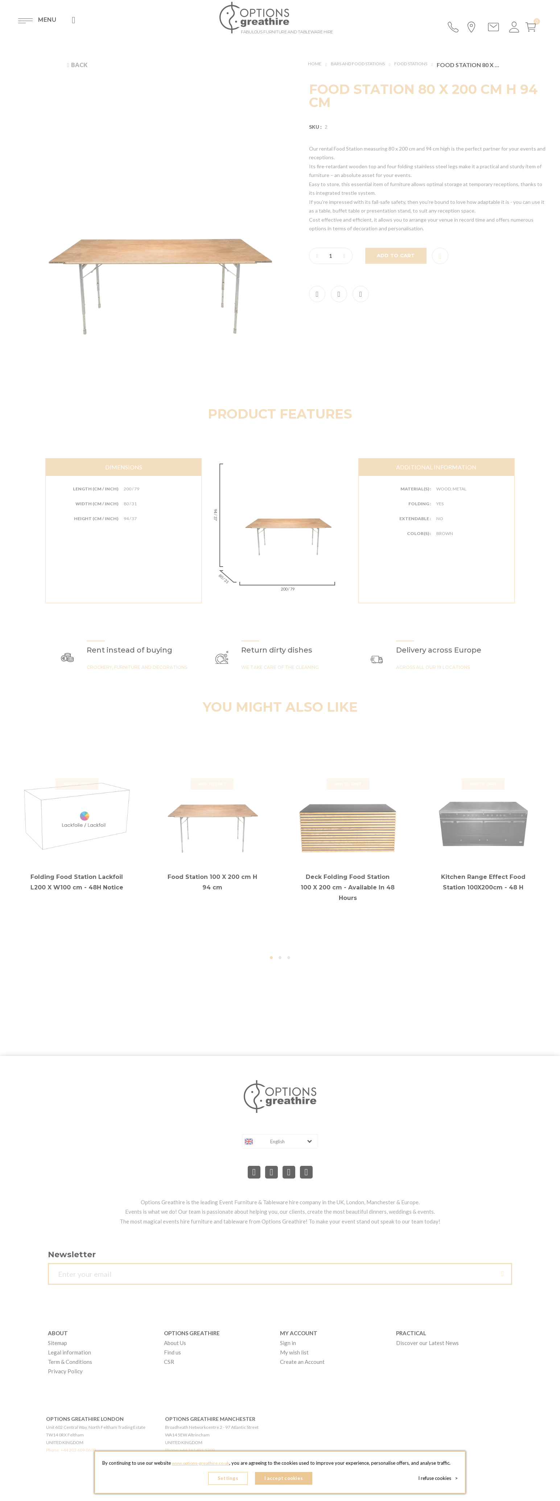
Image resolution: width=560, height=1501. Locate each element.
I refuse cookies (440, 1479)
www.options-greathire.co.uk (200, 1465)
